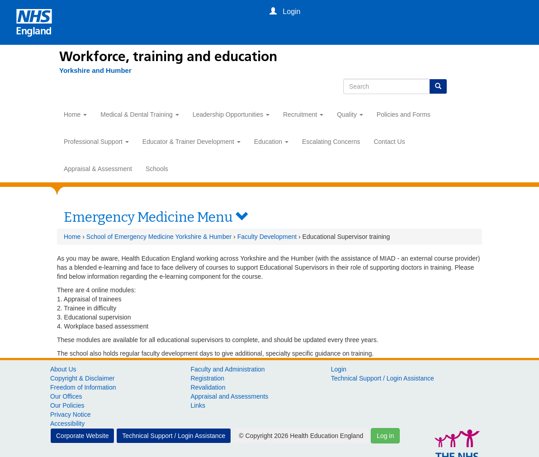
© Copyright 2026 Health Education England (301, 435)
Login (338, 369)
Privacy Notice (70, 414)
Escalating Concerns (331, 141)
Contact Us (389, 141)
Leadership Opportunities (231, 114)
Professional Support (96, 141)
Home (75, 114)
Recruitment (303, 114)
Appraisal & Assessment (98, 168)
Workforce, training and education (168, 56)
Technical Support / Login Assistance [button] (173, 435)
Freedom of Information (83, 387)
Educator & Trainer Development (191, 141)
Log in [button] (385, 435)
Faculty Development (267, 236)
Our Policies (67, 405)
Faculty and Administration (227, 369)
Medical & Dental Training (139, 114)
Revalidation (207, 387)
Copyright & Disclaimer (82, 378)
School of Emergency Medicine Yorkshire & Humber (159, 236)
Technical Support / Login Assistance (382, 378)
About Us (63, 369)
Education (271, 141)
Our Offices (66, 396)
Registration (207, 378)
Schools (157, 168)
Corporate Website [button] (82, 435)
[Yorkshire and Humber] (91, 70)
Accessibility (67, 423)
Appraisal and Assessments (229, 396)
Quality (350, 114)
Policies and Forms (403, 114)
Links (197, 405)
